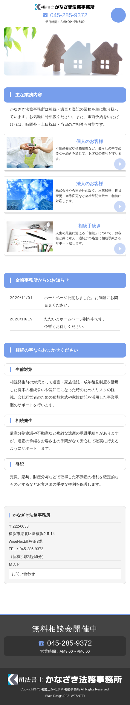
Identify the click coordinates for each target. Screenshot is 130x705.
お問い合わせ (23, 574)
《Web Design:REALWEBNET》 (65, 696)
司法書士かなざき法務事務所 (58, 689)
